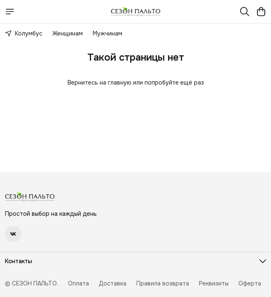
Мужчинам (107, 33)
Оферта (249, 283)
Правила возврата (162, 283)
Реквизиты (214, 283)
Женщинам (67, 33)
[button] (13, 234)
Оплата (78, 283)
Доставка (112, 283)
